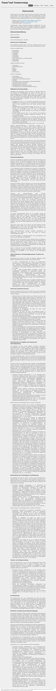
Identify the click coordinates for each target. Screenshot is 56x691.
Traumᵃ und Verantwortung (14, 2)
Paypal (35, 21)
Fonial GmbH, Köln (27, 23)
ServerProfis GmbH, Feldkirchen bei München (31, 20)
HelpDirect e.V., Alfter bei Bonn (27, 21)
